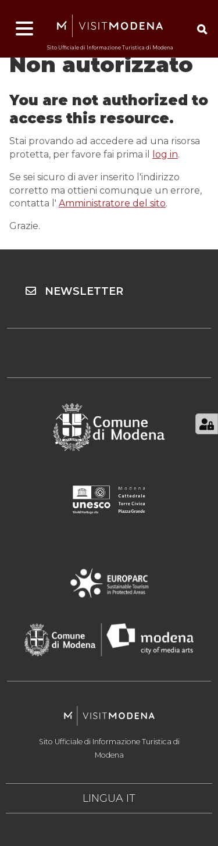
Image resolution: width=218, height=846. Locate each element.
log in (165, 154)
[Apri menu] (24, 29)
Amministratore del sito (112, 203)
